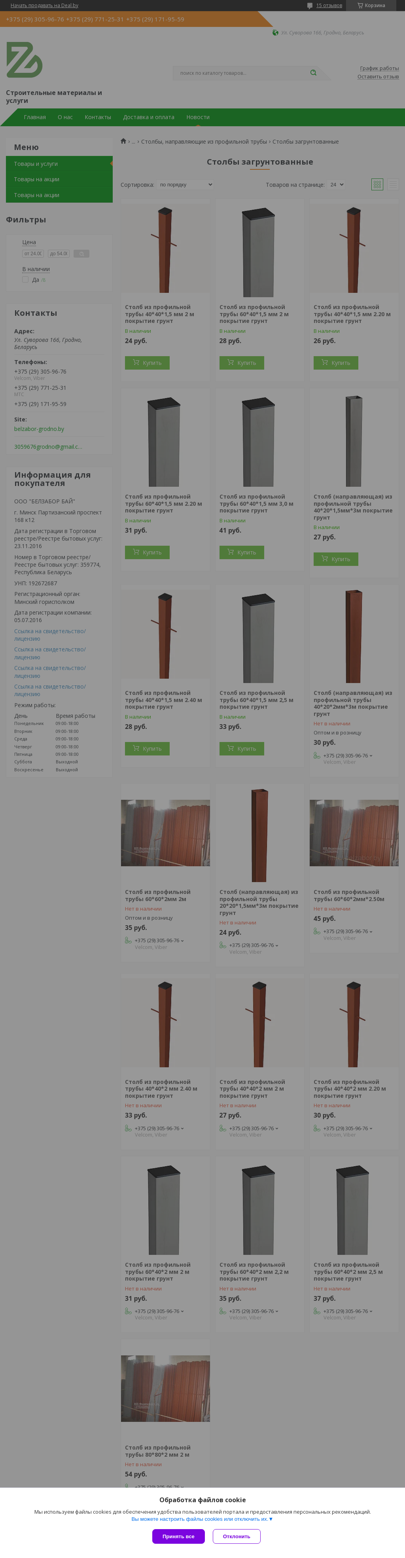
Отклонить (236, 1536)
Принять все (179, 1536)
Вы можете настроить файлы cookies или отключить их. (199, 1519)
